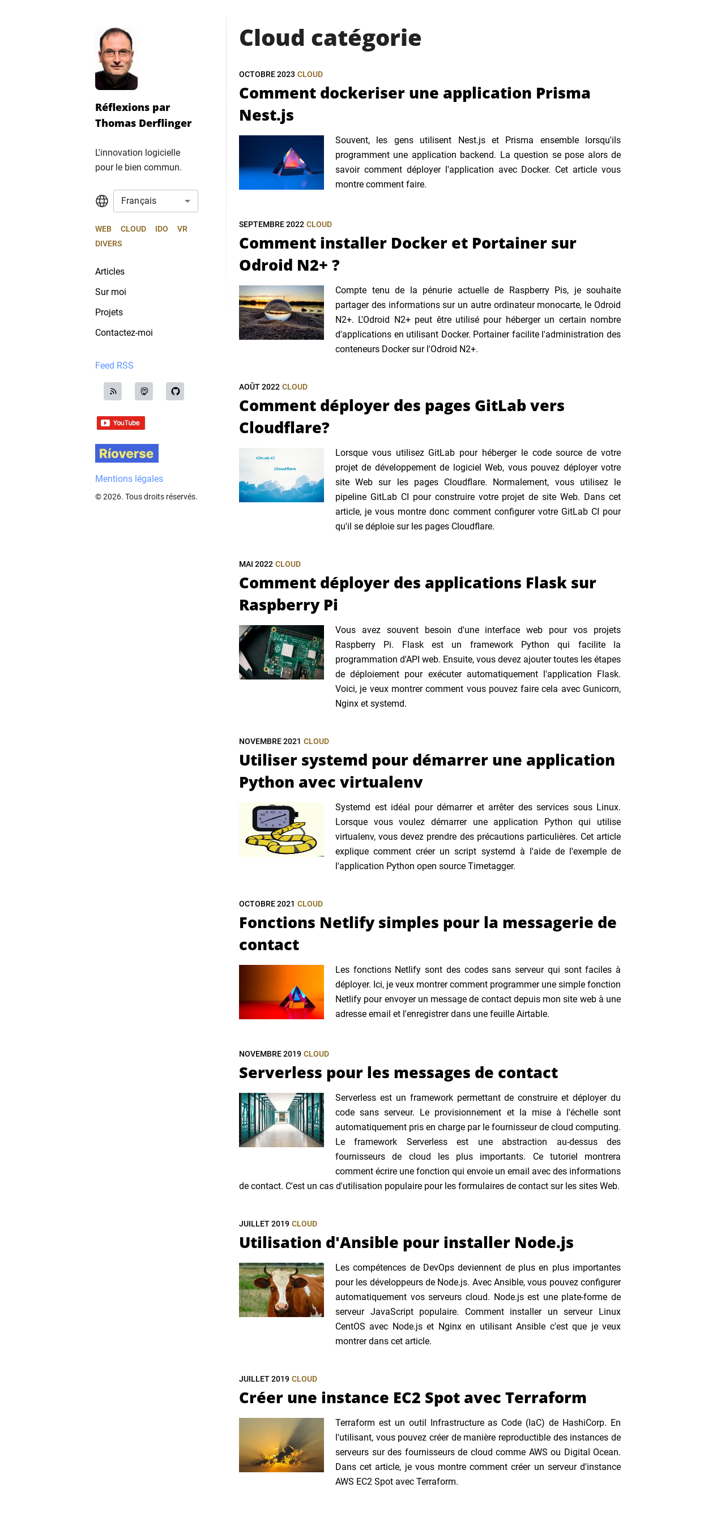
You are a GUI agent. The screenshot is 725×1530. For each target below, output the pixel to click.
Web (103, 228)
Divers (108, 243)
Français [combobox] (138, 200)
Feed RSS (114, 365)
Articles (110, 271)
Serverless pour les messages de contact (398, 1072)
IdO (161, 228)
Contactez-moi (124, 332)
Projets (109, 312)
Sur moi (110, 292)
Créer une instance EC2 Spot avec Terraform (413, 1397)
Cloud (133, 228)
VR (182, 228)
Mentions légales (129, 478)
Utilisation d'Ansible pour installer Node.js (406, 1242)
